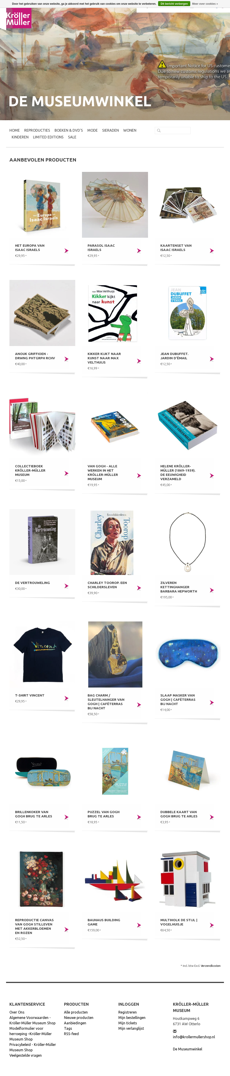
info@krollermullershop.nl (194, 1037)
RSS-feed (71, 1034)
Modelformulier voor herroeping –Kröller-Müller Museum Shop (30, 1033)
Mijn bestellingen (132, 1018)
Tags (68, 1028)
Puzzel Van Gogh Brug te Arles (103, 814)
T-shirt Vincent (29, 695)
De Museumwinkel (187, 1049)
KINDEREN (20, 137)
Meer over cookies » (205, 3)
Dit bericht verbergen (174, 3)
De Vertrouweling (32, 583)
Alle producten (76, 1012)
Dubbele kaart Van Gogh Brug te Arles (178, 814)
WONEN (129, 130)
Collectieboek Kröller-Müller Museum (30, 470)
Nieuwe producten (78, 1018)
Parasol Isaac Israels (101, 248)
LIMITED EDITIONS (48, 137)
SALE (72, 137)
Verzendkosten (211, 965)
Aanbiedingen (75, 1023)
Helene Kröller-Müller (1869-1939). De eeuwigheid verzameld (177, 472)
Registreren (127, 1012)
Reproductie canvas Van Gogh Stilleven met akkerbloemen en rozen (34, 926)
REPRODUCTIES (37, 130)
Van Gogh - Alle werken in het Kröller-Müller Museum (103, 472)
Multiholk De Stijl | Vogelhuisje (178, 922)
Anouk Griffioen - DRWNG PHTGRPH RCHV (35, 356)
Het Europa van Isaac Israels (29, 248)
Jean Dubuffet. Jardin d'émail (174, 356)
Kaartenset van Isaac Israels (176, 248)
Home (14, 130)
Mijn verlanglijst (131, 1028)
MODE (92, 130)
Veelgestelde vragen (25, 1055)
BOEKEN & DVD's (69, 130)
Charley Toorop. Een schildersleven (107, 585)
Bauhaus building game (104, 922)
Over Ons (16, 1012)
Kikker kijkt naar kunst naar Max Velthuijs (104, 358)
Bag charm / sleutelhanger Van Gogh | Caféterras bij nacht (106, 701)
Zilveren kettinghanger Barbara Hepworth (178, 587)
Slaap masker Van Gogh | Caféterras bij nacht (177, 699)
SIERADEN (110, 130)
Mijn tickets (127, 1023)
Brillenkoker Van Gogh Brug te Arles (33, 814)
